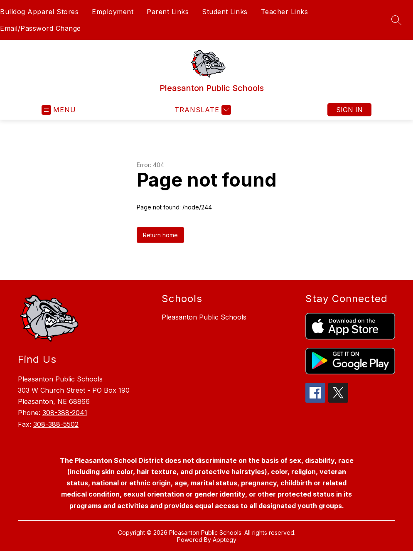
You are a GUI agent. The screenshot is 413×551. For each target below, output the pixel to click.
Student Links (225, 11)
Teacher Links (284, 11)
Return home (160, 235)
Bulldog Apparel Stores (39, 11)
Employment (112, 11)
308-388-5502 (56, 424)
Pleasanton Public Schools (204, 317)
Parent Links (168, 11)
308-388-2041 (64, 412)
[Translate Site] (201, 110)
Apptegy (224, 539)
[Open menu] (59, 110)
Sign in (349, 110)
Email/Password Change (40, 28)
